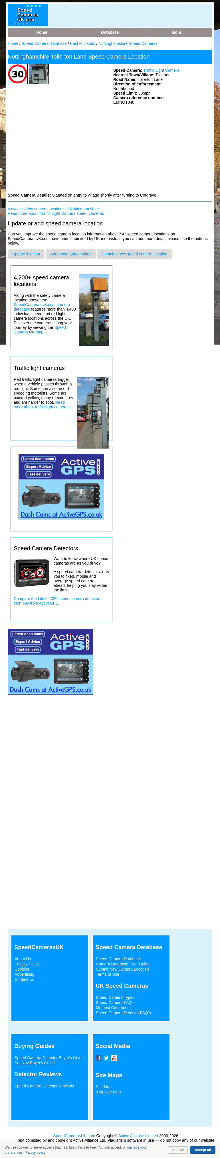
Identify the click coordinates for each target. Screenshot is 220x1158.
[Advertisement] (50, 148)
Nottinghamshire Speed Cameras (128, 43)
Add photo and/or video (71, 254)
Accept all (203, 1150)
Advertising (24, 974)
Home (13, 43)
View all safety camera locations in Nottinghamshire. (54, 209)
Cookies (22, 969)
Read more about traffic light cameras (42, 404)
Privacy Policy (27, 964)
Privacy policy (35, 1153)
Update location (26, 254)
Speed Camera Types (115, 997)
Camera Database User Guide (123, 964)
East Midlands (83, 43)
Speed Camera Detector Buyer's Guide (49, 1057)
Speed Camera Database (44, 43)
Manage (178, 1150)
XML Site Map (108, 1092)
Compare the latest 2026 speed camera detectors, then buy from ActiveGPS (58, 600)
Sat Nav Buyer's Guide (35, 1063)
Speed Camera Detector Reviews (44, 1086)
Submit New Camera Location (122, 969)
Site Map (104, 1087)
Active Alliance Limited (138, 1135)
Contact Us (24, 979)
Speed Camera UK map (40, 329)
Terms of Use (107, 974)
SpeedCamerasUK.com (74, 1135)
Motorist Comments (113, 1007)
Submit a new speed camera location (134, 254)
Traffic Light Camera (161, 70)
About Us (23, 959)
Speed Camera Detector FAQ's (123, 1013)
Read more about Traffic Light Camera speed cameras (56, 213)
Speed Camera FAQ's (115, 1002)
